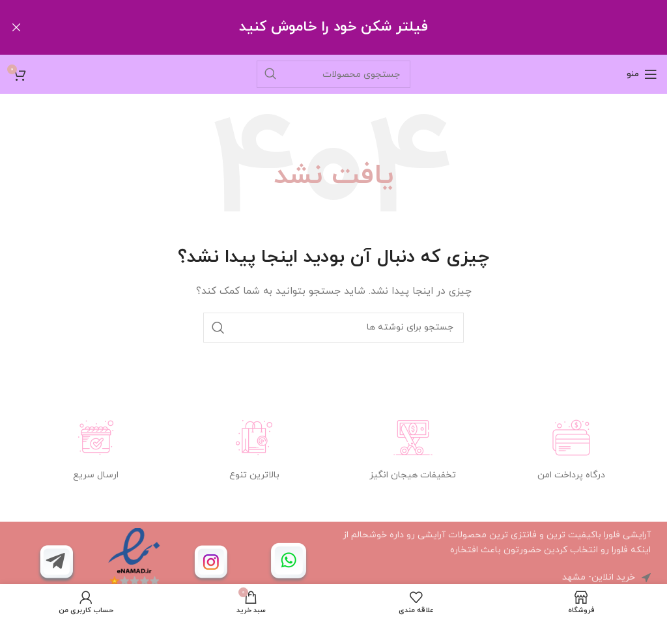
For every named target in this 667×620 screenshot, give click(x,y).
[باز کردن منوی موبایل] (642, 74)
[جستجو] (333, 73)
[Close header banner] (16, 27)
